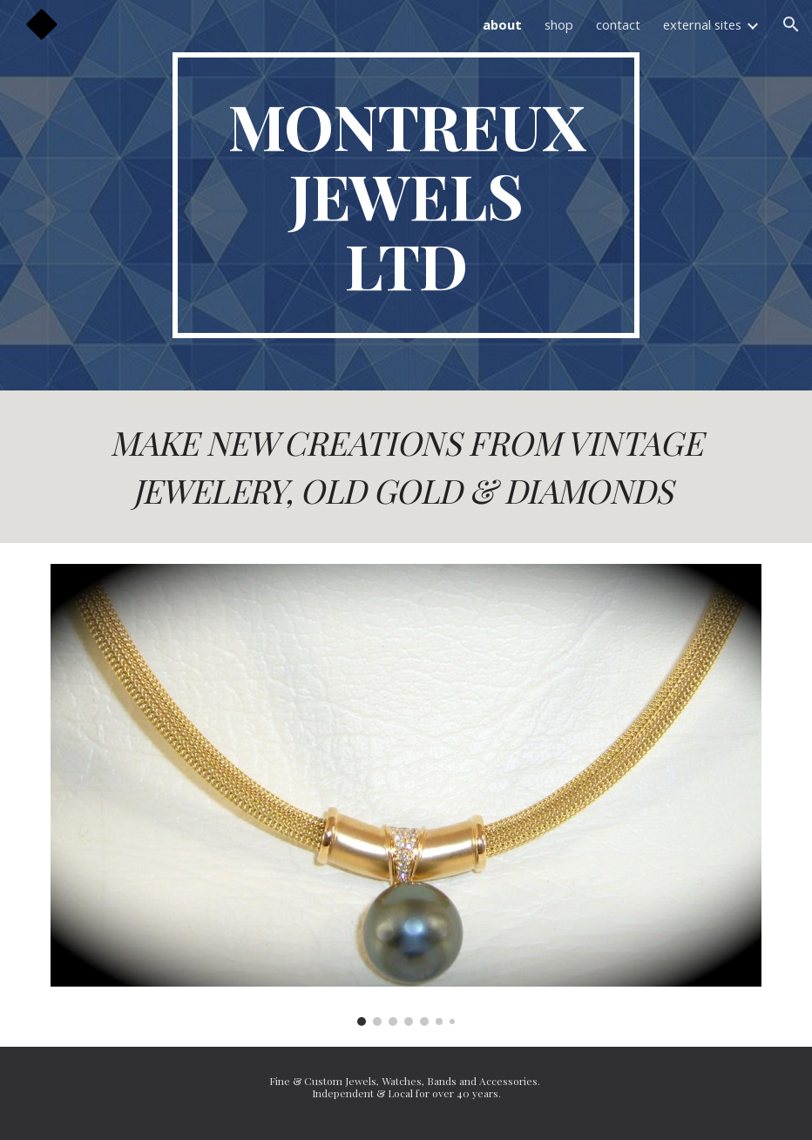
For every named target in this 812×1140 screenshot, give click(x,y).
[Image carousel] (406, 794)
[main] (406, 195)
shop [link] (559, 24)
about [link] (502, 24)
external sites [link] (702, 24)
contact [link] (618, 24)
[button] (791, 24)
